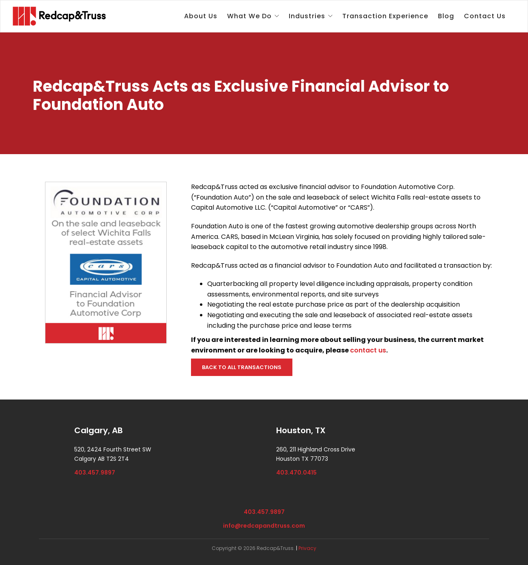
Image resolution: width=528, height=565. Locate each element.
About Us (200, 16)
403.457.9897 (94, 472)
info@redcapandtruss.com (264, 526)
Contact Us (485, 16)
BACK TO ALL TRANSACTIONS (241, 367)
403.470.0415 (296, 472)
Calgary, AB (98, 430)
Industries (307, 16)
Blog (446, 16)
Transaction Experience (385, 16)
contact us (368, 350)
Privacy (307, 548)
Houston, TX (301, 430)
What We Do (249, 16)
